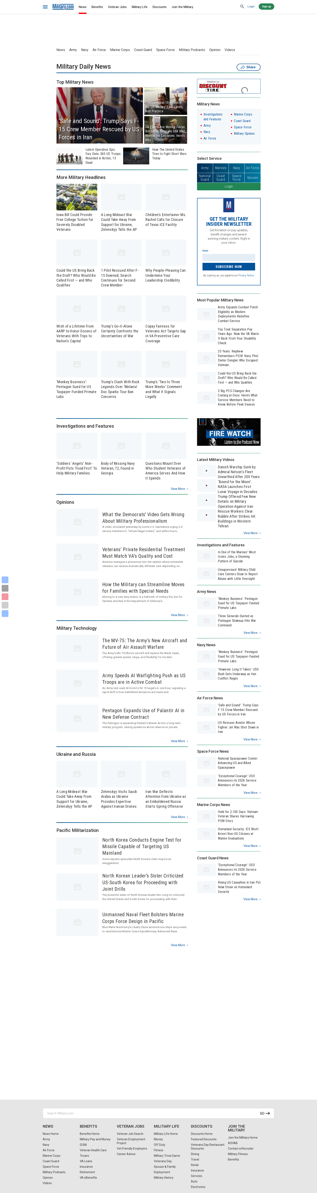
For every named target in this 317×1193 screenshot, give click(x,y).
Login (251, 6)
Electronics (198, 1187)
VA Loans (86, 1161)
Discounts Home (202, 1133)
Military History (163, 1177)
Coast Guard (143, 50)
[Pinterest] (5, 596)
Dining (195, 1154)
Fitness (158, 1150)
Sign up (266, 6)
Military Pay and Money (95, 1139)
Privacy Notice (246, 275)
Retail (194, 1165)
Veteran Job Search (130, 1133)
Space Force (165, 50)
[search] (242, 6)
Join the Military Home (243, 1137)
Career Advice (126, 1154)
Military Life (140, 7)
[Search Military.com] (158, 1113)
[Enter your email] (228, 257)
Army (73, 50)
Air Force (99, 50)
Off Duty (159, 1144)
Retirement (87, 1172)
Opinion (214, 50)
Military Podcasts (192, 50)
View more (178, 488)
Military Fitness (238, 1154)
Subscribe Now (229, 267)
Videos (230, 50)
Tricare (84, 1155)
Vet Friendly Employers (132, 1148)
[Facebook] (5, 580)
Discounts (159, 7)
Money (158, 1139)
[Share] (5, 613)
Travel (195, 1159)
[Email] (5, 605)
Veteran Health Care (93, 1150)
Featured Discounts (204, 1139)
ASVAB (233, 1143)
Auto (194, 1181)
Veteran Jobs (117, 7)
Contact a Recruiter (241, 1148)
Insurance (86, 1166)
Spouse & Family (165, 1166)
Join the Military (182, 7)
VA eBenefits (88, 1177)
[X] (5, 588)
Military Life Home (166, 1133)
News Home (51, 1133)
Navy (84, 50)
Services (196, 1176)
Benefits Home (90, 1133)
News (83, 7)
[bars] (45, 7)
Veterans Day (163, 1161)
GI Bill (83, 1144)
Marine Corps (120, 50)
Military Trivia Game (167, 1155)
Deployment (162, 1172)
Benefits (97, 7)
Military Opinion (244, 134)
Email (205, 250)
